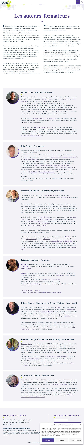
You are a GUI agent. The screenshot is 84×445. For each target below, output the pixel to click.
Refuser (61, 440)
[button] (81, 425)
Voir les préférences (75, 440)
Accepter (48, 440)
